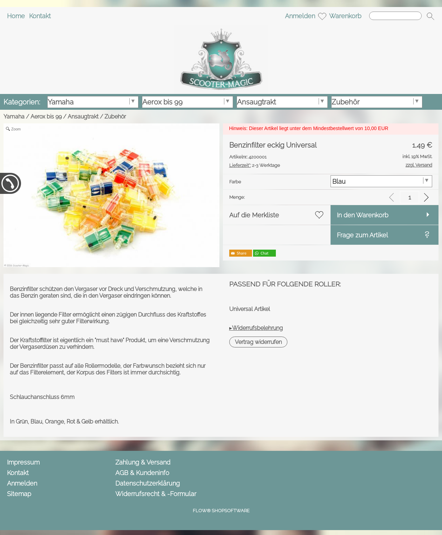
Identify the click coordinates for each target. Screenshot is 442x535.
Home (16, 16)
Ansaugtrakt (83, 116)
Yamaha (14, 116)
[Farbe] (381, 181)
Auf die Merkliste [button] (254, 215)
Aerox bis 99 (46, 116)
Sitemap (19, 493)
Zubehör (115, 116)
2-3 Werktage (254, 165)
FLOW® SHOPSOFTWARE (221, 510)
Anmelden (300, 16)
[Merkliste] (322, 16)
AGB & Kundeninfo (142, 472)
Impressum (23, 462)
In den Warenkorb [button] (362, 215)
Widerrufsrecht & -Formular (155, 493)
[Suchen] (395, 16)
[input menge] (409, 197)
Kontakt (40, 16)
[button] (430, 16)
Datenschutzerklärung (147, 483)
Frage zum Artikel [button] (362, 235)
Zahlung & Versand (142, 462)
